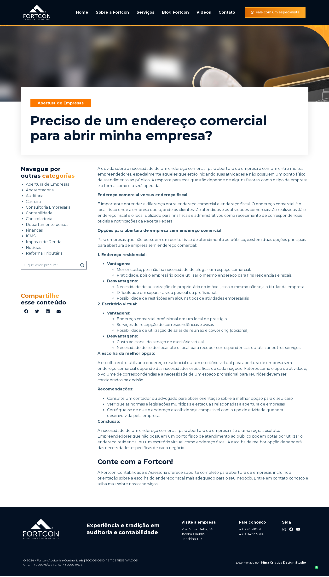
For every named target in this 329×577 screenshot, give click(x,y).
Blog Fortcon (175, 12)
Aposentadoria (40, 190)
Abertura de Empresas (61, 103)
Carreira (33, 201)
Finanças (34, 230)
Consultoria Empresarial (49, 207)
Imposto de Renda (43, 242)
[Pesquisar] (82, 265)
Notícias (33, 247)
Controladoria (39, 219)
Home (82, 12)
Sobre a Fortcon (112, 12)
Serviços (145, 12)
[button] (26, 311)
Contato (227, 12)
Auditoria (34, 196)
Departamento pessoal (48, 224)
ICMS (31, 236)
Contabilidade (39, 213)
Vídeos (203, 12)
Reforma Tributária (44, 253)
